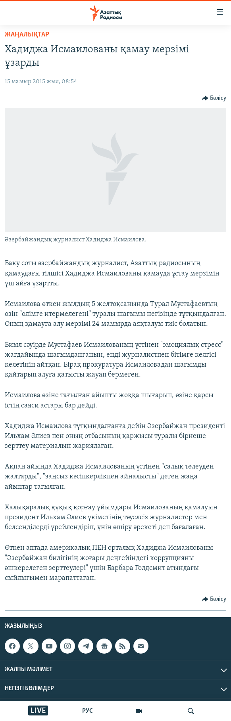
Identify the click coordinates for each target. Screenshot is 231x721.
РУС (87, 711)
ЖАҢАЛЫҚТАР (27, 34)
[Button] (214, 98)
